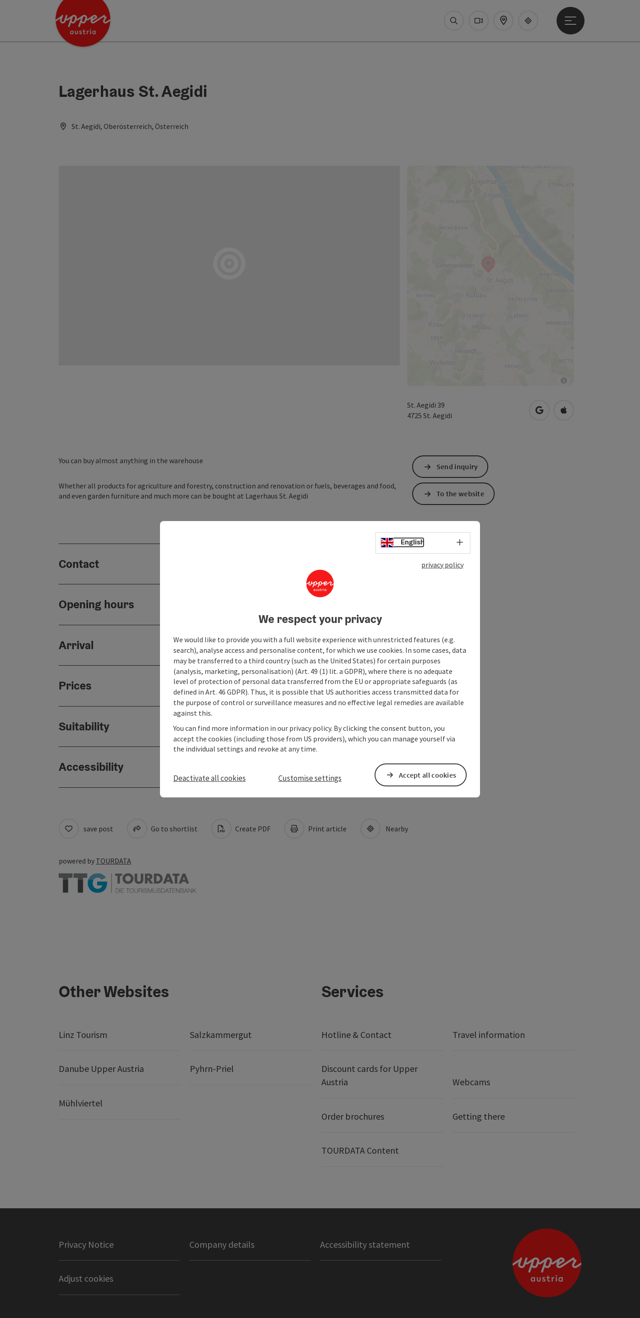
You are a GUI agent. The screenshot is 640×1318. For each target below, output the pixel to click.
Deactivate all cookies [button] (209, 778)
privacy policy (442, 564)
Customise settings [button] (310, 778)
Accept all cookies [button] (427, 774)
